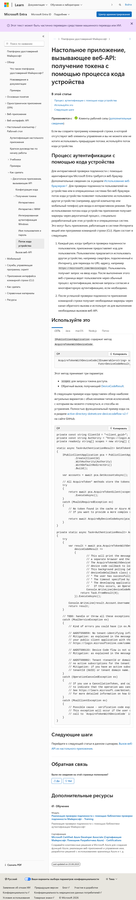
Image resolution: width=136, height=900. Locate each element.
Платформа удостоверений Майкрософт (84, 39)
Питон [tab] (105, 330)
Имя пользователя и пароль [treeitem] (29, 233)
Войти (128, 4)
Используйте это (63, 105)
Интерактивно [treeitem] (26, 202)
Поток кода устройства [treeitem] (24, 244)
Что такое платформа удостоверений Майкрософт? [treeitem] (26, 71)
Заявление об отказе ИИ (16, 887)
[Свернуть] (43, 36)
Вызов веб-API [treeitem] (24, 252)
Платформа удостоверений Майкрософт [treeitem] (22, 53)
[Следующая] (112, 4)
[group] (92, 362)
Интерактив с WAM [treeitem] (29, 209)
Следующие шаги (64, 109)
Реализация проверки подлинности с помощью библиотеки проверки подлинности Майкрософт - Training (92, 817)
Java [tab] (68, 330)
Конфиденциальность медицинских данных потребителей (67, 892)
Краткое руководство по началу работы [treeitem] (24, 151)
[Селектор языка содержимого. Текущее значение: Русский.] (11, 879)
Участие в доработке (86, 887)
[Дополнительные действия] (130, 39)
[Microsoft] (6, 4)
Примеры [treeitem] (15, 90)
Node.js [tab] (93, 330)
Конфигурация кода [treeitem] (27, 189)
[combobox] (24, 44)
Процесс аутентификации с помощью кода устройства (85, 100)
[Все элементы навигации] (55, 39)
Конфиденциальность (15, 892)
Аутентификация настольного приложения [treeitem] (26, 140)
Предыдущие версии (46, 887)
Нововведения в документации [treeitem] (19, 82)
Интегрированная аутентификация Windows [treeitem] (28, 220)
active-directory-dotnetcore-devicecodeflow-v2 (96, 413)
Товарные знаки (43, 897)
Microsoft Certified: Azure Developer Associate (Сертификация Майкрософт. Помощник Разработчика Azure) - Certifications (86, 839)
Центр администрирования (114, 14)
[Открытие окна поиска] (120, 5)
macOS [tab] (79, 330)
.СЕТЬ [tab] (57, 330)
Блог (65, 887)
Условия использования (16, 897)
